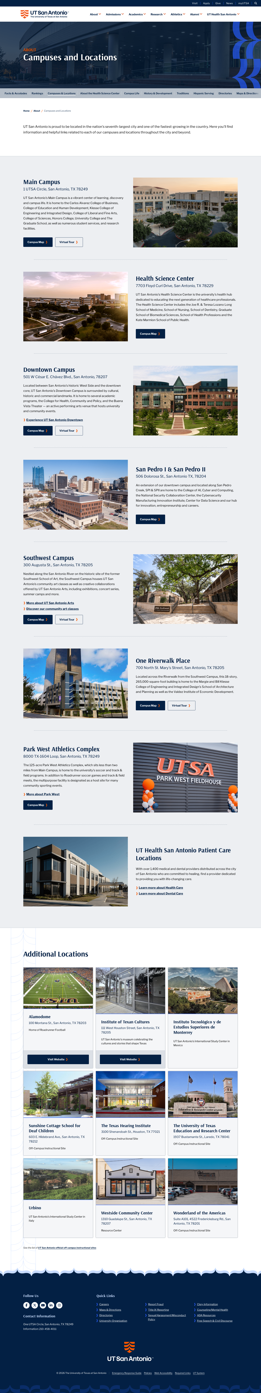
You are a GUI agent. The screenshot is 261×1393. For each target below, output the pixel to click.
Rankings (38, 93)
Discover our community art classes (53, 608)
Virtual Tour (71, 241)
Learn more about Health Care (161, 887)
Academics (136, 14)
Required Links (183, 1373)
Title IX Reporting (159, 1309)
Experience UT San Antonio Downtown (55, 419)
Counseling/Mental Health (213, 1309)
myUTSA (243, 3)
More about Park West (43, 793)
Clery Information (208, 1304)
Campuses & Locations (63, 93)
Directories (234, 93)
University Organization (113, 1320)
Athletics (176, 14)
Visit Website (68, 1059)
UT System (199, 1373)
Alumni (194, 14)
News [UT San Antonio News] (229, 3)
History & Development (164, 93)
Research (157, 14)
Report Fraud (156, 1304)
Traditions (189, 93)
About (94, 14)
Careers (104, 1304)
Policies (148, 1373)
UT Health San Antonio (221, 14)
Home (26, 110)
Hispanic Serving (211, 93)
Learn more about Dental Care (161, 893)
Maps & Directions (110, 1309)
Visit (195, 3)
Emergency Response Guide (126, 1373)
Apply (206, 3)
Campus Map (40, 241)
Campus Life (136, 93)
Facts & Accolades (16, 93)
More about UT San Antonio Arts (50, 602)
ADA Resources (206, 1315)
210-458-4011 (48, 1329)
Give (218, 3)
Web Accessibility (163, 1373)
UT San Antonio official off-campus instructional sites (68, 1247)
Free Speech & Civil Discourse (215, 1320)
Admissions (113, 14)
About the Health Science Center (103, 93)
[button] (256, 3)
